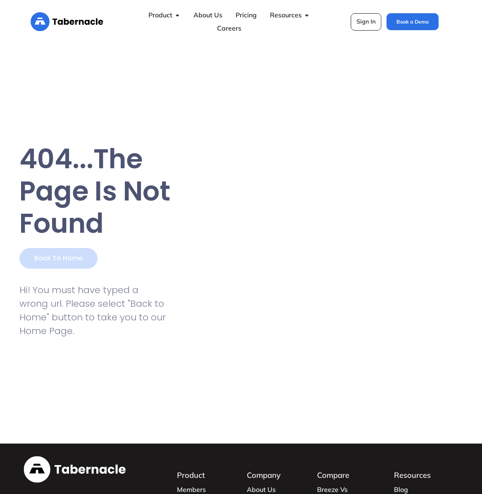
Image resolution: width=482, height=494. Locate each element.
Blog (401, 489)
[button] (366, 22)
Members (191, 489)
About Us (261, 489)
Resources (412, 475)
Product (191, 475)
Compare (333, 475)
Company (264, 475)
